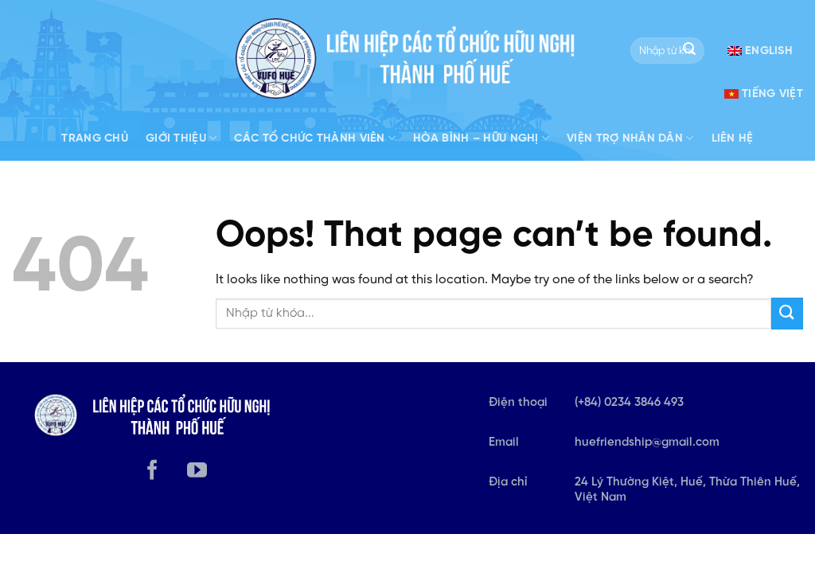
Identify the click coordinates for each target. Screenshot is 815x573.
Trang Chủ (94, 138)
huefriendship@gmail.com (647, 442)
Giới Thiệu (181, 138)
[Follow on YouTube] (197, 471)
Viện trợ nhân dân (630, 138)
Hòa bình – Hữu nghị (481, 138)
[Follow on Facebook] (152, 471)
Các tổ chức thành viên (315, 138)
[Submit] (689, 50)
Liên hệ (733, 138)
